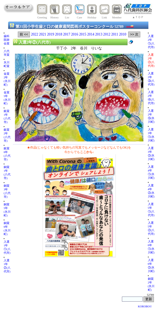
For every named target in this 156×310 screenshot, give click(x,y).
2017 (66, 34)
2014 (90, 34)
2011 (114, 34)
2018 (58, 34)
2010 (122, 34)
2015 (82, 34)
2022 (34, 34)
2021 (42, 34)
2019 (50, 34)
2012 (106, 34)
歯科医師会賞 (6, 40)
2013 (98, 34)
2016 (74, 34)
